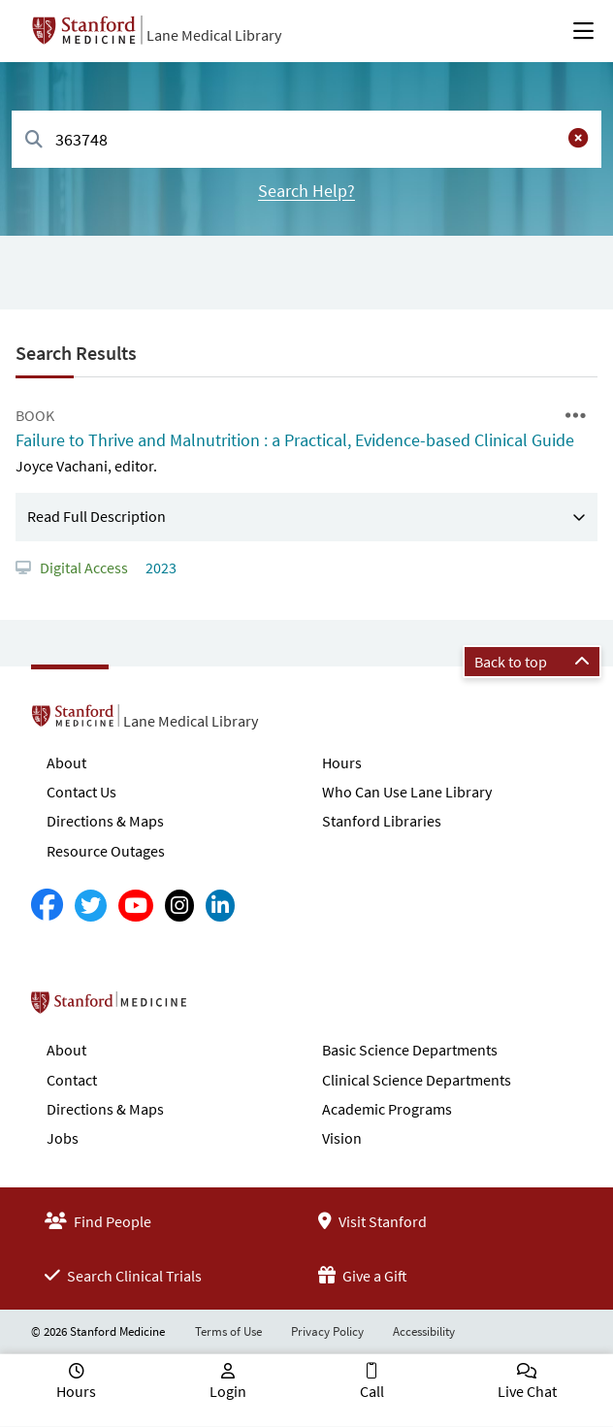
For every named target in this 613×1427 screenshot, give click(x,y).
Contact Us (81, 791)
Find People (98, 1221)
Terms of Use (228, 1331)
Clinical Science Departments (416, 1079)
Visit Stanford (372, 1221)
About (66, 762)
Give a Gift (362, 1275)
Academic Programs (387, 1109)
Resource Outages (106, 850)
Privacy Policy (327, 1331)
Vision (342, 1138)
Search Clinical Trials (123, 1275)
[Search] (34, 140)
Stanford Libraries (381, 820)
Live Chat (527, 1391)
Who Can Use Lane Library (407, 791)
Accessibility (424, 1331)
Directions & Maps (105, 820)
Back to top (532, 661)
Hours (342, 762)
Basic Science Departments (410, 1049)
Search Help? (306, 190)
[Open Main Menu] (583, 31)
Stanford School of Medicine (220, 1008)
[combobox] (306, 139)
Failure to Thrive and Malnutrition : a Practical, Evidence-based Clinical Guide (295, 440)
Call (372, 1391)
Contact (72, 1079)
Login (228, 1391)
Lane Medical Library (213, 35)
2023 (160, 567)
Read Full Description (96, 516)
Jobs (63, 1138)
